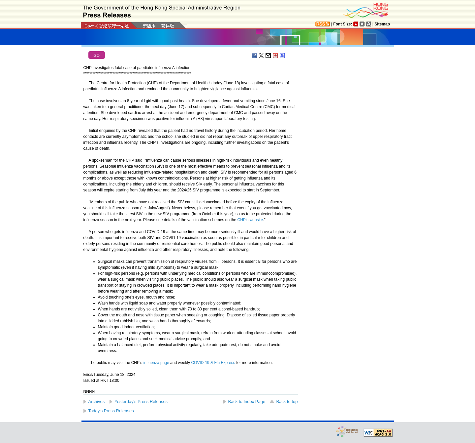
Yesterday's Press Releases (141, 401)
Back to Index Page (247, 401)
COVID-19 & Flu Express (213, 362)
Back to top (287, 401)
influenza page (156, 362)
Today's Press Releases (111, 410)
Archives (96, 401)
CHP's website (250, 220)
